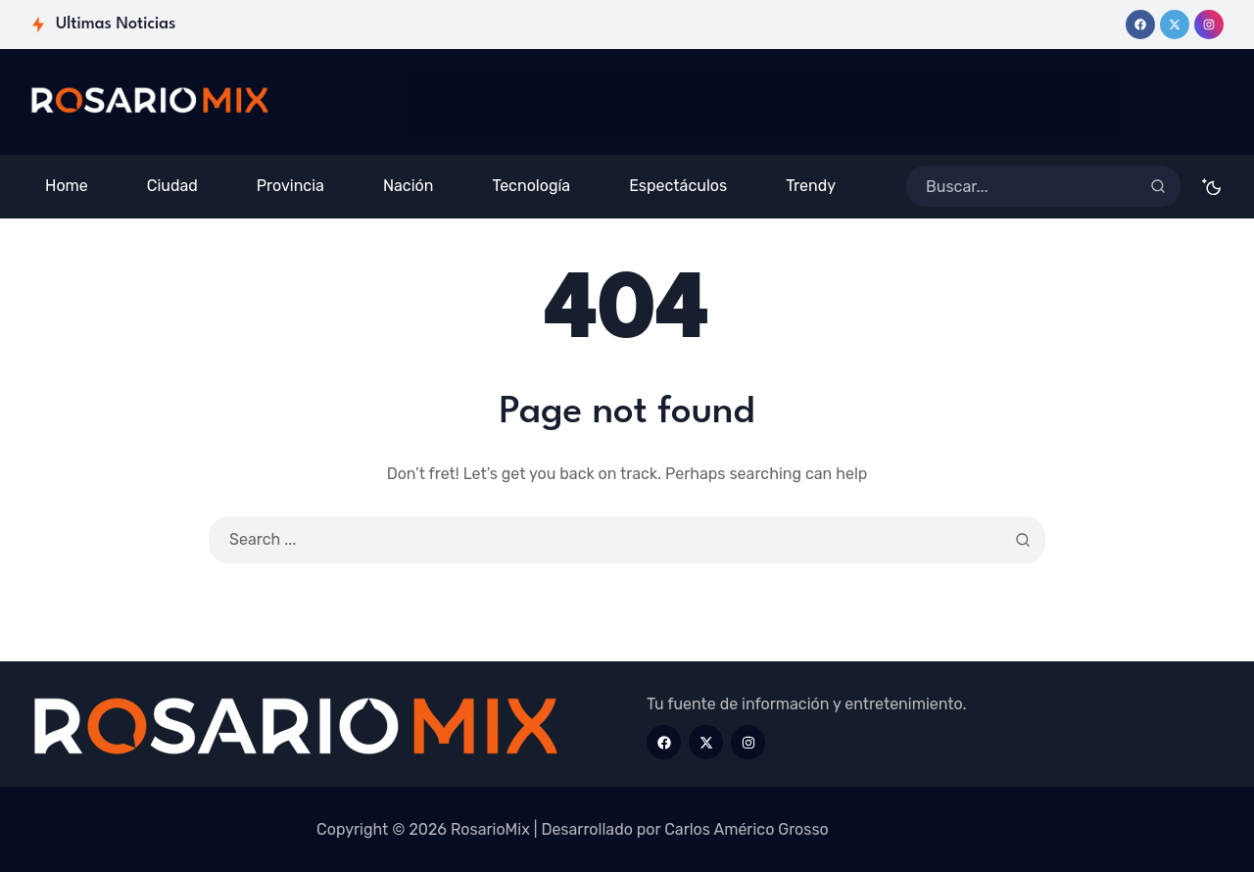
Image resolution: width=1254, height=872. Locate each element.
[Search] (1158, 186)
